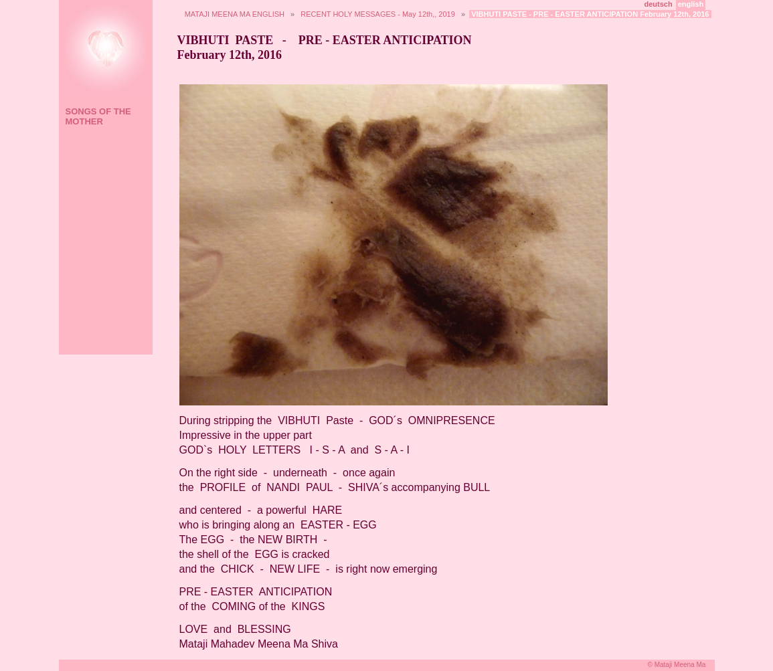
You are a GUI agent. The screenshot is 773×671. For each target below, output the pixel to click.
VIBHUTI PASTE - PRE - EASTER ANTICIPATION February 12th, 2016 (590, 14)
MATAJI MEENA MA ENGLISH (234, 14)
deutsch (659, 4)
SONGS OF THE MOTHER (98, 116)
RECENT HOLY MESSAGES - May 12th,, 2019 (377, 14)
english (691, 4)
